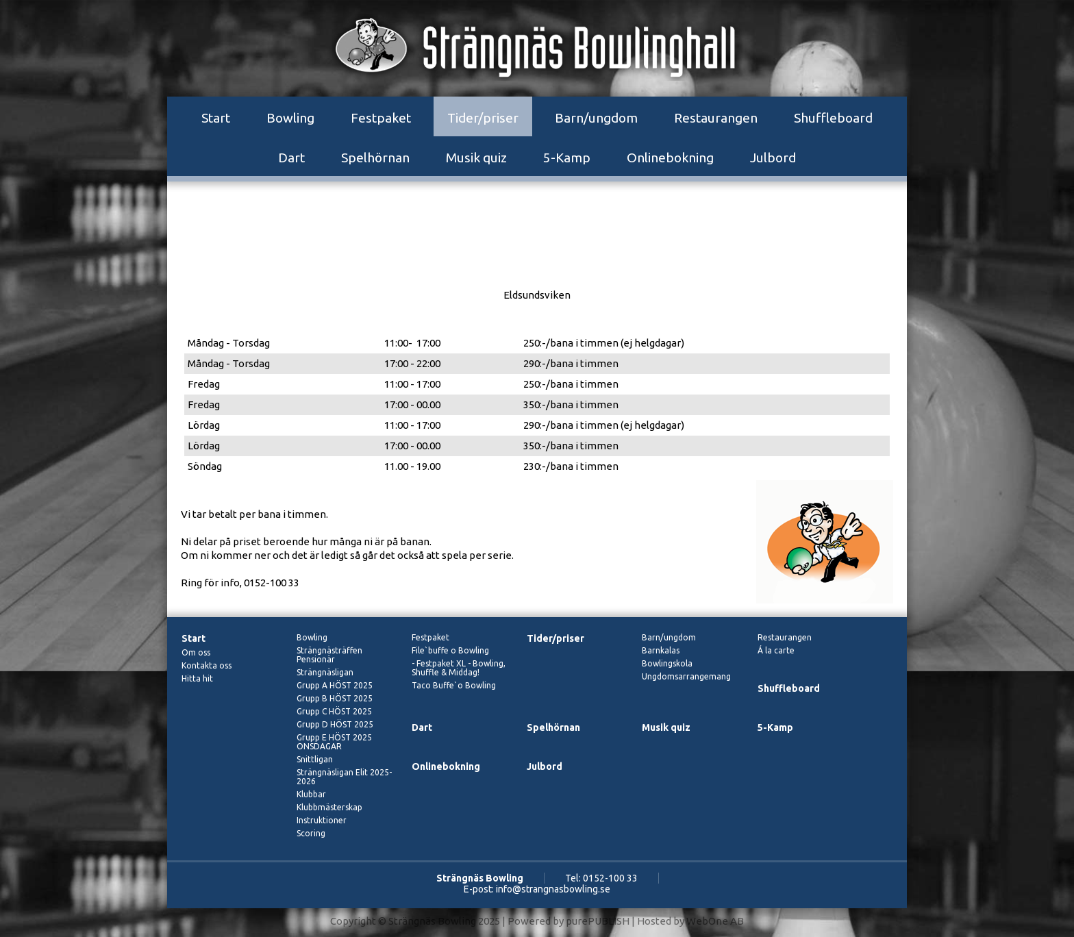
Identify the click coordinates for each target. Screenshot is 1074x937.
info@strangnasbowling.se (553, 889)
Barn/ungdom (596, 117)
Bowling (290, 117)
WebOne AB (715, 921)
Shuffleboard (833, 117)
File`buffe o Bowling (450, 650)
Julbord (773, 157)
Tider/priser (483, 117)
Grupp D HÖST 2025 (335, 724)
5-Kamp (566, 157)
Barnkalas (660, 650)
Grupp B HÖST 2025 (335, 698)
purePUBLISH (597, 921)
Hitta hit (197, 678)
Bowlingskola (667, 663)
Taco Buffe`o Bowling (454, 685)
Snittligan (315, 759)
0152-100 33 (610, 878)
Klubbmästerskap (329, 807)
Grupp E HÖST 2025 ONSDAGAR (334, 742)
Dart (291, 157)
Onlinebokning (670, 157)
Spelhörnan (375, 157)
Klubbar (311, 794)
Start (215, 117)
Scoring (311, 833)
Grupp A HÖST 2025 (335, 685)
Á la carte (776, 650)
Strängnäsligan (325, 672)
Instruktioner (322, 820)
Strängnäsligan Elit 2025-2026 (344, 777)
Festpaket (381, 117)
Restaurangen (716, 117)
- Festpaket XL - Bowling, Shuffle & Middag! (458, 668)
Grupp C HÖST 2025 (334, 711)
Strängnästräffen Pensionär (329, 655)
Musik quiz (476, 157)
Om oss (196, 652)
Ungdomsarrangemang (686, 676)
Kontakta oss (207, 665)
